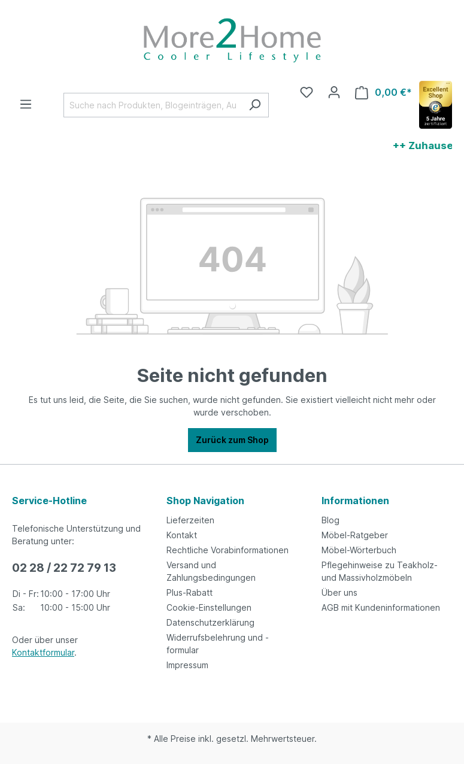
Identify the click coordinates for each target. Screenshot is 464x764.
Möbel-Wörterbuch (359, 550)
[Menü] (26, 104)
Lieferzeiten (190, 520)
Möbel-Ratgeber (355, 535)
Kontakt (181, 535)
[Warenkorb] (383, 92)
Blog (330, 520)
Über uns (339, 592)
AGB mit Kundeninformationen (381, 607)
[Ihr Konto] (334, 92)
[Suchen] (255, 105)
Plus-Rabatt (189, 592)
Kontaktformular (43, 652)
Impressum (187, 665)
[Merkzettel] (306, 92)
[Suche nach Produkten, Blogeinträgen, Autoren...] (152, 105)
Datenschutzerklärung (210, 622)
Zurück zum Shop (232, 440)
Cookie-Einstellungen (208, 607)
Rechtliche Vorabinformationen (227, 550)
